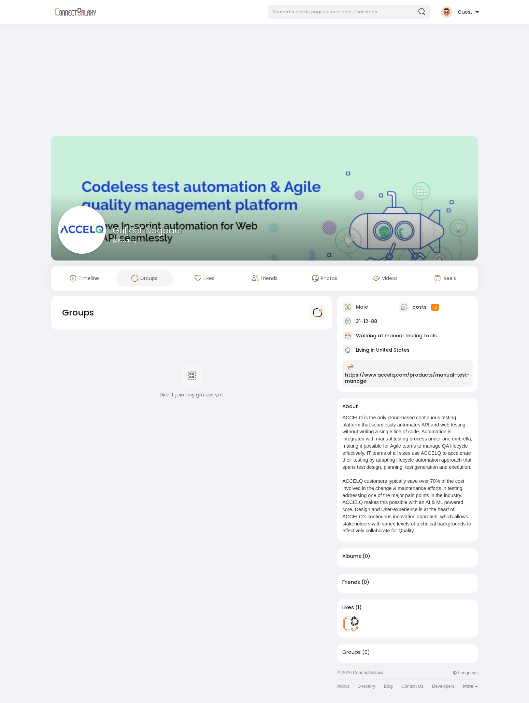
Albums (351, 556)
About (343, 686)
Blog (388, 686)
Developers (443, 686)
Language (465, 673)
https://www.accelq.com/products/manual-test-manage (407, 377)
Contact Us (412, 686)
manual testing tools (411, 335)
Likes (348, 607)
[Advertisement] (264, 81)
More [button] (470, 686)
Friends (351, 582)
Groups (351, 652)
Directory (366, 686)
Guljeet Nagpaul (147, 231)
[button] (349, 12)
